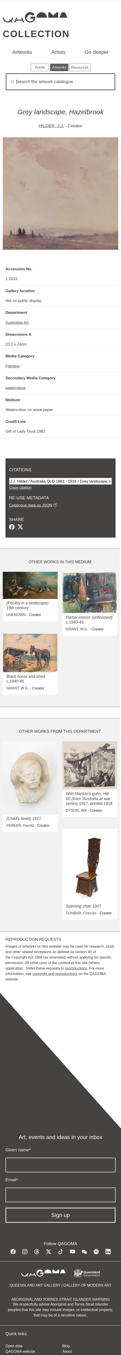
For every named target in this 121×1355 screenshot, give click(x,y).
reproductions (76, 968)
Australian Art (17, 322)
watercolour (15, 387)
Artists (58, 52)
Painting (12, 366)
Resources (79, 67)
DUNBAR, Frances (81, 913)
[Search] (60, 82)
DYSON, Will (76, 810)
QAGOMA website (20, 1351)
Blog (66, 1346)
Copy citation (20, 487)
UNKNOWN (16, 615)
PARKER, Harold (20, 825)
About (67, 1351)
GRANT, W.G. (77, 629)
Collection (36, 34)
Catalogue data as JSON (30, 505)
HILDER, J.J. (51, 125)
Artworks (22, 52)
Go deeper (97, 52)
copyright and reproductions (54, 974)
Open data (14, 1346)
